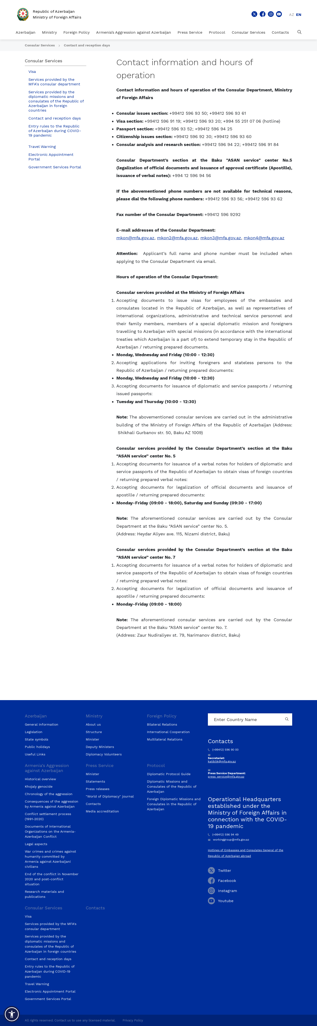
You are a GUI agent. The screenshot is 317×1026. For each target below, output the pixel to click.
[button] (12, 1014)
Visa (32, 71)
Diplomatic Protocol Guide (169, 774)
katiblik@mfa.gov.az (222, 761)
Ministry (49, 32)
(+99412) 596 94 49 (223, 834)
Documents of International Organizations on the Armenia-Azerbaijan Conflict (50, 831)
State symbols (36, 739)
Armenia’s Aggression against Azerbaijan (133, 32)
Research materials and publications (44, 894)
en (298, 14)
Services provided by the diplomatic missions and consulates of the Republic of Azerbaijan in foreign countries (56, 101)
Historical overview (40, 779)
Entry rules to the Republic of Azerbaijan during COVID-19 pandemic (54, 131)
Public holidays (37, 747)
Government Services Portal (54, 167)
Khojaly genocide (39, 786)
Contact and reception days (87, 45)
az (291, 14)
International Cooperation (168, 732)
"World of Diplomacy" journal (110, 796)
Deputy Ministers (100, 747)
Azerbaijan (25, 32)
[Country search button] (287, 719)
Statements (95, 781)
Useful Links (35, 754)
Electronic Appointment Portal (50, 156)
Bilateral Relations (162, 724)
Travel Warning (42, 146)
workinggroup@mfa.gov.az (228, 839)
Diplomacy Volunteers (104, 754)
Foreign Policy (76, 32)
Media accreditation (102, 811)
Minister (92, 739)
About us (93, 724)
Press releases (97, 789)
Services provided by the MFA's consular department (54, 81)
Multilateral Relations (164, 739)
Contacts (280, 32)
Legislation (33, 732)
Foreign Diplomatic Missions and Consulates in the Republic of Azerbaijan (174, 804)
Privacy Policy (133, 1020)
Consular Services (248, 32)
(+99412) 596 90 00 (223, 749)
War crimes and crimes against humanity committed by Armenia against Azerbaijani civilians (50, 858)
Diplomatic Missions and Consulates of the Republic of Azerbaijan (171, 786)
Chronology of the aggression (49, 794)
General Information (41, 724)
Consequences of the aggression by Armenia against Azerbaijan (51, 803)
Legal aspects (36, 844)
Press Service (190, 32)
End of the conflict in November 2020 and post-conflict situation (52, 879)
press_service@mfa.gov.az (226, 776)
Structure (94, 732)
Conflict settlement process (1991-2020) (48, 816)
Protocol (217, 32)
